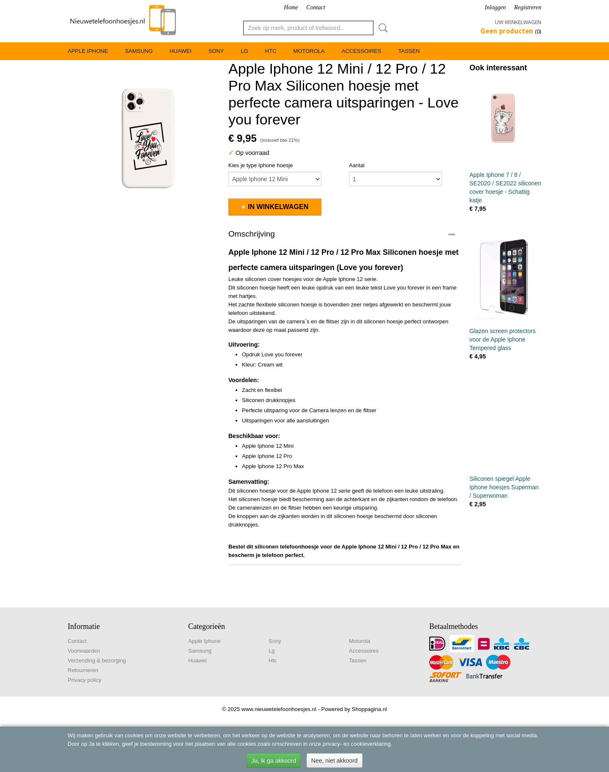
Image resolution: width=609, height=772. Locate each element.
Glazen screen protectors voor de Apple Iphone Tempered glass (502, 339)
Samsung (139, 51)
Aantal (357, 165)
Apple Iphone (88, 51)
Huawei (181, 51)
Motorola (309, 51)
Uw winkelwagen (518, 22)
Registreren (527, 7)
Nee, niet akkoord (334, 760)
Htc (271, 51)
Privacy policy (84, 680)
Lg (244, 51)
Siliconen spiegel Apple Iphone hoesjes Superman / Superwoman (503, 487)
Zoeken (381, 28)
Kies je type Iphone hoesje (260, 165)
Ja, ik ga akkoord (273, 760)
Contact (315, 7)
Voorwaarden (84, 651)
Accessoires (361, 51)
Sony (216, 51)
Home (291, 7)
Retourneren (83, 670)
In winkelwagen (278, 206)
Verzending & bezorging (97, 660)
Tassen (409, 51)
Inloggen (495, 7)
